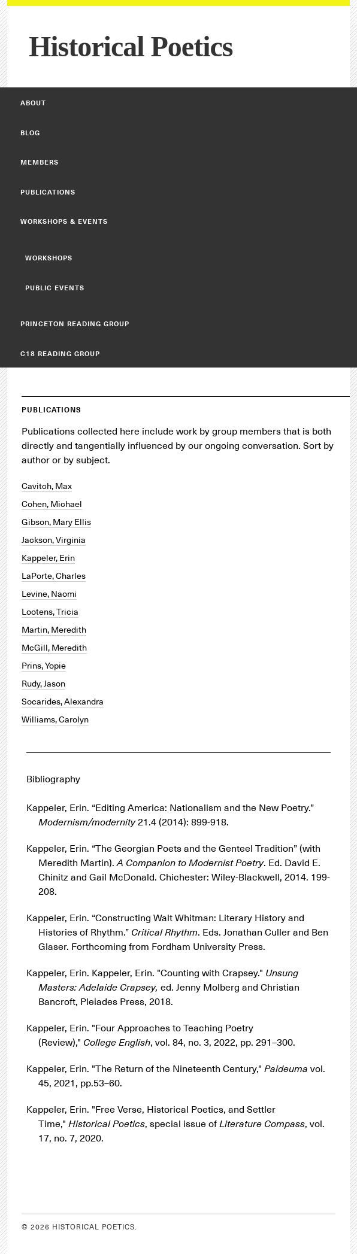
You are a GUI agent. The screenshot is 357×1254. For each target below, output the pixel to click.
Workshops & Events (64, 221)
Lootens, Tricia (50, 611)
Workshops (48, 258)
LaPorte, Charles (54, 575)
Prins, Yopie (44, 665)
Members (39, 162)
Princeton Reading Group (74, 324)
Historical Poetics (131, 46)
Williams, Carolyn (55, 719)
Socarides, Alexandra (63, 701)
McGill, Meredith (54, 647)
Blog (30, 133)
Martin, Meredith (54, 629)
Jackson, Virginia (54, 540)
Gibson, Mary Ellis (56, 522)
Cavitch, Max (47, 486)
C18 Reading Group (60, 354)
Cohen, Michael (52, 504)
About (33, 103)
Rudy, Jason (43, 683)
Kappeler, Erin (48, 557)
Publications (47, 192)
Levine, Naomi (49, 593)
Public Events (54, 288)
